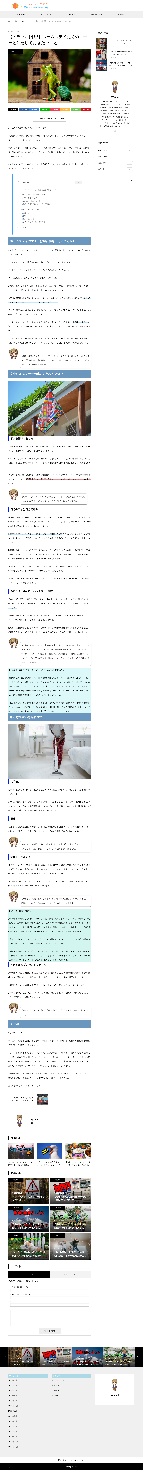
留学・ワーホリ (46, 14)
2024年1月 (12, 1391)
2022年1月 (12, 1437)
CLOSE (78, 182)
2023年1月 (12, 1402)
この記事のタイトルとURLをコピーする (50, 118)
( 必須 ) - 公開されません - (21, 1295)
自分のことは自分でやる (33, 201)
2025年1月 (12, 1386)
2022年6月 (12, 1417)
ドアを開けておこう (32, 198)
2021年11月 (13, 1448)
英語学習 (71, 14)
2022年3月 (12, 1427)
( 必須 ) (19, 1288)
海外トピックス (96, 14)
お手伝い (28, 213)
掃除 (26, 216)
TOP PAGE (21, 14)
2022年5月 (12, 1422)
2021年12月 (13, 1443)
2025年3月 (12, 1381)
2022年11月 (13, 1407)
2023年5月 (12, 1396)
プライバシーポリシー (78, 1461)
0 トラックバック (70, 1275)
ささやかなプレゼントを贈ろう (36, 222)
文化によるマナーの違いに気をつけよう (38, 194)
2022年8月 (12, 1412)
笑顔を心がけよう (31, 219)
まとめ (25, 228)
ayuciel (115, 97)
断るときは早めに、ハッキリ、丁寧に (38, 204)
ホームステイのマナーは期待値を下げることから (41, 190)
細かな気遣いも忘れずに (32, 210)
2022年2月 (12, 1432)
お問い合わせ (61, 1461)
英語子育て (122, 14)
